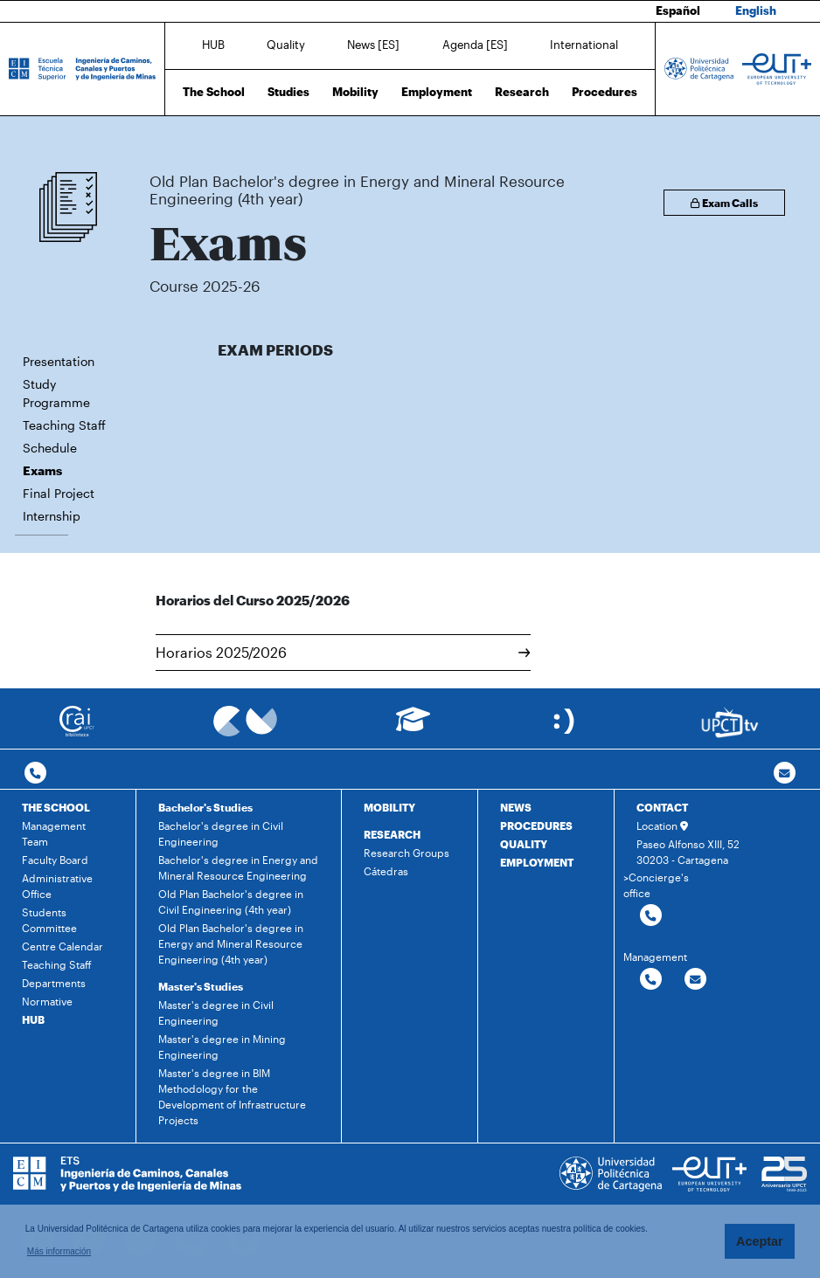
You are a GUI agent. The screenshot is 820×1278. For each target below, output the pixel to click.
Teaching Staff (64, 425)
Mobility (355, 92)
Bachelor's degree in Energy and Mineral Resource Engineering (238, 867)
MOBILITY (389, 807)
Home (164, 129)
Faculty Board (55, 859)
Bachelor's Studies (205, 807)
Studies (288, 92)
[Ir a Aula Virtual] (413, 727)
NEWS (516, 807)
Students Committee (49, 920)
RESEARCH (392, 834)
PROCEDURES (536, 825)
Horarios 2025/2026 (343, 652)
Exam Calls (724, 203)
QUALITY (523, 844)
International (584, 45)
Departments (54, 983)
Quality (286, 45)
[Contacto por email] (784, 773)
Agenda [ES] (475, 45)
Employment (436, 92)
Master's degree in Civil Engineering (216, 1012)
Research (522, 92)
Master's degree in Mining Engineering (222, 1046)
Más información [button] (59, 1251)
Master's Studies (200, 986)
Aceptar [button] (759, 1241)
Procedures (604, 92)
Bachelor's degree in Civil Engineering (220, 833)
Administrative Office (57, 886)
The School (214, 92)
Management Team (54, 833)
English (755, 10)
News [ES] (373, 45)
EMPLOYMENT (536, 862)
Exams (623, 129)
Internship (51, 515)
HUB (213, 45)
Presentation (58, 361)
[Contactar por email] (695, 979)
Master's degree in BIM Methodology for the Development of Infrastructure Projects (232, 1096)
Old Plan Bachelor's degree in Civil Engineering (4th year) (230, 901)
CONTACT (662, 807)
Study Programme (56, 393)
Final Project (58, 493)
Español (678, 10)
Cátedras (386, 871)
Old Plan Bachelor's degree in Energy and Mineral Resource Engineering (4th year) (415, 129)
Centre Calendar (62, 946)
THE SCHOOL (56, 807)
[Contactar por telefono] (35, 773)
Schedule (50, 447)
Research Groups (406, 852)
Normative (47, 1001)
